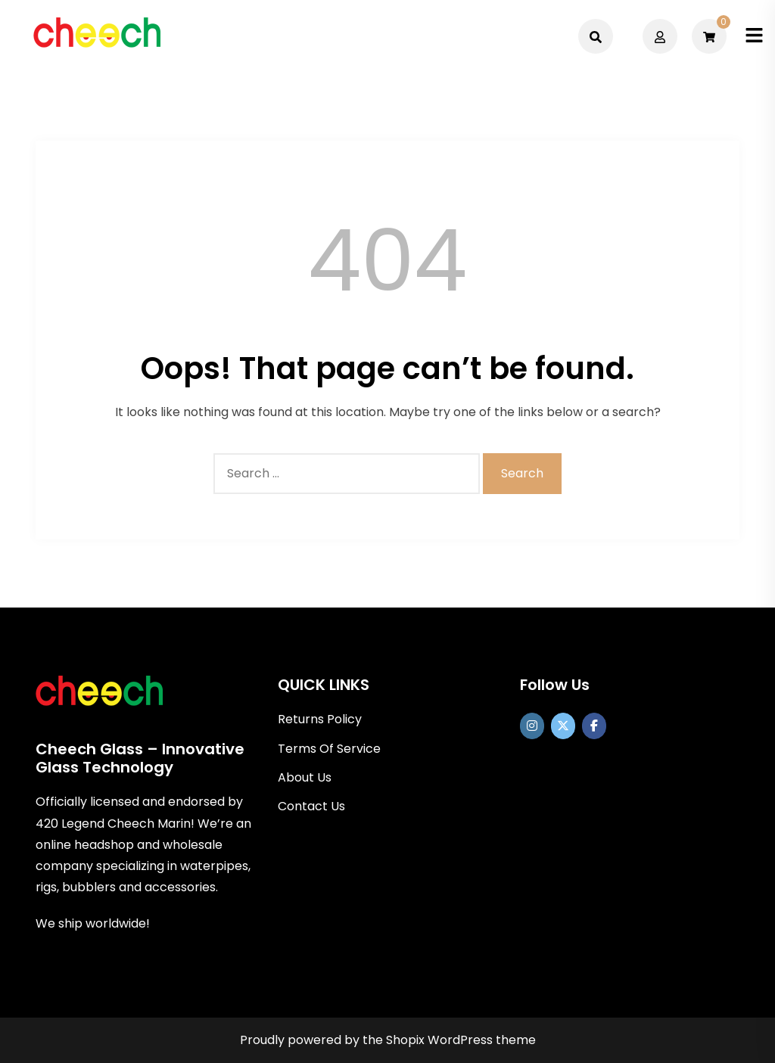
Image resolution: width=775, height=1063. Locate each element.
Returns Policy (320, 719)
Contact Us (311, 806)
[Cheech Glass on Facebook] (594, 726)
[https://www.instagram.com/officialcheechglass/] (532, 726)
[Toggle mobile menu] (754, 36)
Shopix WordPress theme (461, 1040)
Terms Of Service (329, 748)
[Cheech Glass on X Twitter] (563, 726)
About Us (304, 777)
